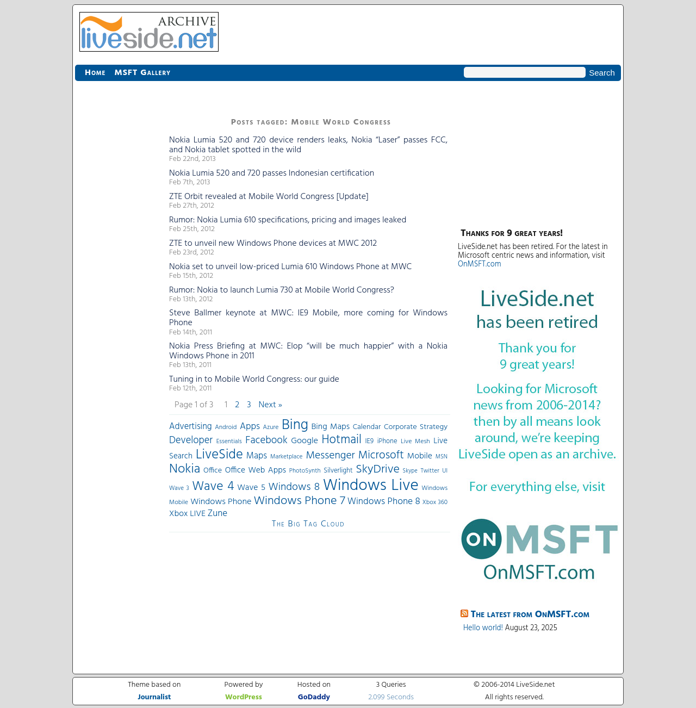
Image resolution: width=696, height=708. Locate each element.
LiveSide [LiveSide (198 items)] (219, 454)
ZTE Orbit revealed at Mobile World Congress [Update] (269, 197)
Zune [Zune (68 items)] (217, 513)
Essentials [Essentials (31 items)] (229, 441)
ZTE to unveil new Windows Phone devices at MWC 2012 (273, 244)
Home (95, 73)
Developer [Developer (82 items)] (191, 441)
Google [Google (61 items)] (304, 441)
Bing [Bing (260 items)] (295, 425)
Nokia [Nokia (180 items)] (184, 469)
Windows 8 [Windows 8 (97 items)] (294, 487)
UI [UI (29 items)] (445, 471)
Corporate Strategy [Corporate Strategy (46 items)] (416, 427)
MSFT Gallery (142, 73)
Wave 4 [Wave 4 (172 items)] (213, 486)
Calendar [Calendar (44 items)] (367, 427)
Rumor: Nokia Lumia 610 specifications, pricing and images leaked (287, 220)
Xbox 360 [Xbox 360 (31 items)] (435, 502)
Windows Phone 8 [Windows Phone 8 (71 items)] (383, 501)
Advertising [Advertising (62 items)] (190, 427)
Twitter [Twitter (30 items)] (429, 471)
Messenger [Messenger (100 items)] (330, 455)
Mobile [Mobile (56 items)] (419, 456)
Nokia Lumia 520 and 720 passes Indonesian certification (271, 173)
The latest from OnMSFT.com (530, 615)
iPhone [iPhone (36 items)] (387, 441)
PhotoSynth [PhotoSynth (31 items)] (305, 471)
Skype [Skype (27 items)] (410, 471)
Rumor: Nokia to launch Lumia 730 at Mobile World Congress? (281, 290)
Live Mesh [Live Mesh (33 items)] (415, 441)
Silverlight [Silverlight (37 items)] (338, 470)
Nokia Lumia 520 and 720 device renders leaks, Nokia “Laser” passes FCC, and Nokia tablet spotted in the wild (308, 145)
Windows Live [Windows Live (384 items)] (371, 486)
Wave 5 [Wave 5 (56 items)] (251, 488)
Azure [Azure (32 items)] (271, 427)
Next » (270, 405)
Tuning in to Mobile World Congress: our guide (254, 379)
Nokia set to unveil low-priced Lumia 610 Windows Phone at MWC (290, 267)
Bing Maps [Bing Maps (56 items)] (331, 427)
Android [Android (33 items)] (226, 427)
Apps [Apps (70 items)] (250, 426)
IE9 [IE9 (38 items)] (369, 441)
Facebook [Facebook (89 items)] (266, 440)
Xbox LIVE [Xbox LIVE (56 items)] (187, 514)
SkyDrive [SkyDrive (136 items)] (378, 469)
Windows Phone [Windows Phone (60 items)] (220, 502)
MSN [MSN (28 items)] (442, 457)
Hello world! (483, 628)
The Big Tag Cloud (308, 524)
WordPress (243, 697)
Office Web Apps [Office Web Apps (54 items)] (255, 470)
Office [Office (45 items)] (212, 470)
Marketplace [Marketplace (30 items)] (286, 457)
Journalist (154, 697)
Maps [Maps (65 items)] (256, 456)
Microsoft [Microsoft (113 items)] (381, 455)
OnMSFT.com (479, 264)
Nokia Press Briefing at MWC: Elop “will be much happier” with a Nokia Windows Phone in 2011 (308, 351)
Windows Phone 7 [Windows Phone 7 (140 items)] (299, 501)
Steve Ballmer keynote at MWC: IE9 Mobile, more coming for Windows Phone (308, 318)
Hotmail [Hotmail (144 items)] (342, 440)
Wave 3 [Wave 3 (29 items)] (179, 488)
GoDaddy (314, 697)
